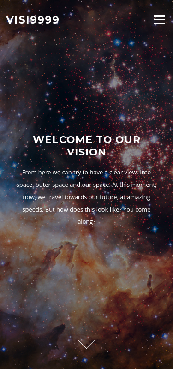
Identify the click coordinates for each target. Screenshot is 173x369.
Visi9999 (33, 19)
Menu (159, 19)
